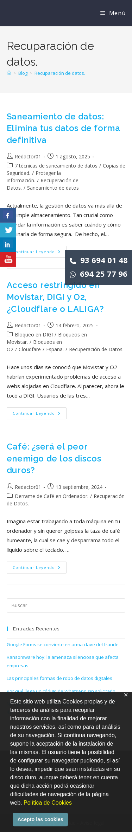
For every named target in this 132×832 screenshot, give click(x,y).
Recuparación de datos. (59, 73)
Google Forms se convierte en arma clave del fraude (63, 644)
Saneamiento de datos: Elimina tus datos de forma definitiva (63, 128)
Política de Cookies (48, 803)
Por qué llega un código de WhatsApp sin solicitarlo (61, 691)
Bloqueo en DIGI (34, 334)
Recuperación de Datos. (96, 349)
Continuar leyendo (40, 253)
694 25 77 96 (98, 273)
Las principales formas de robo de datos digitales (59, 678)
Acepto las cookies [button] (40, 819)
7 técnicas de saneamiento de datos (56, 165)
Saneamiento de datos (53, 187)
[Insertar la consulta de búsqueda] (66, 605)
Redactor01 (28, 156)
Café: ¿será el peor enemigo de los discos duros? (54, 458)
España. (55, 349)
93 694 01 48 (99, 260)
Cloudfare (30, 349)
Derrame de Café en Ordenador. (51, 496)
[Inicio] (9, 73)
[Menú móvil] (113, 13)
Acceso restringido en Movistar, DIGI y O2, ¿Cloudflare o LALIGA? (55, 297)
